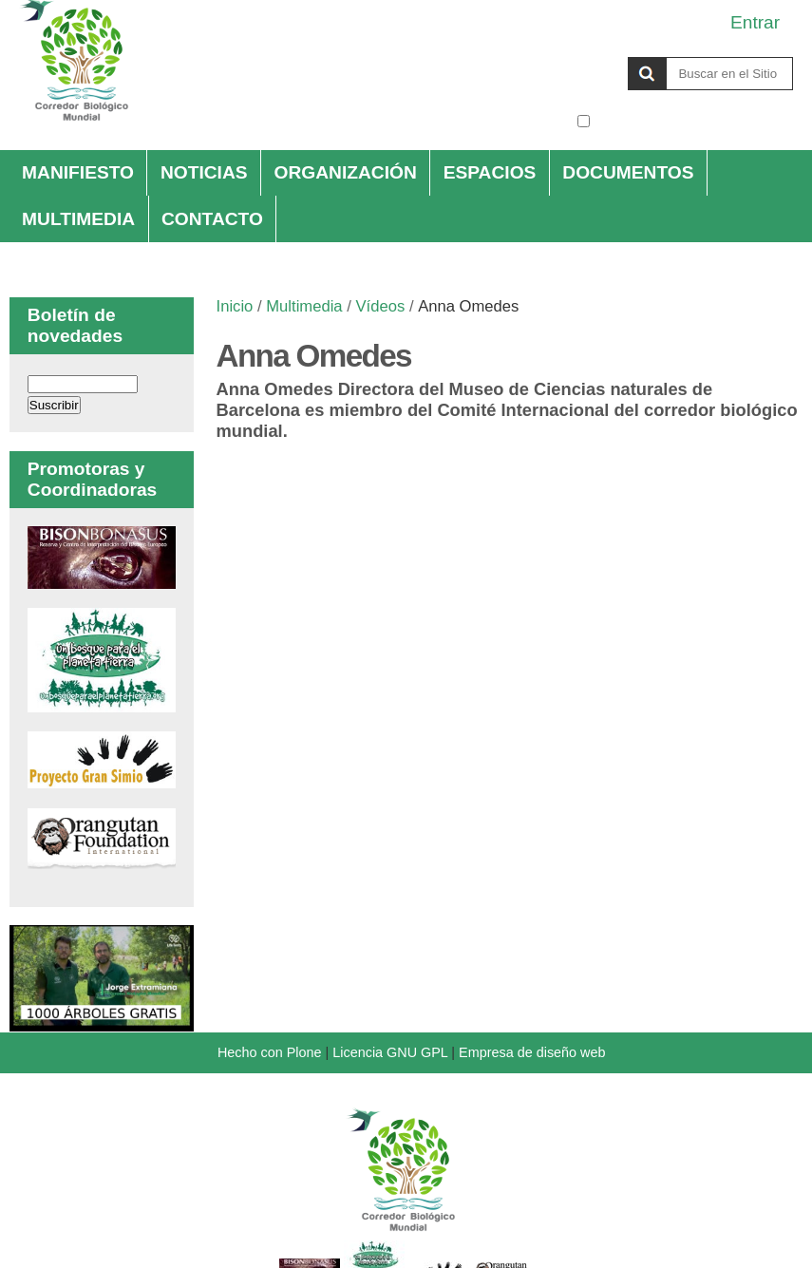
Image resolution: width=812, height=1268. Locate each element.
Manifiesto (78, 172)
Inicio (235, 306)
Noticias (204, 172)
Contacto (212, 219)
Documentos (627, 172)
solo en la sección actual (694, 121)
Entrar (755, 22)
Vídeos (380, 306)
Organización (345, 172)
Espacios (490, 172)
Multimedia (78, 219)
